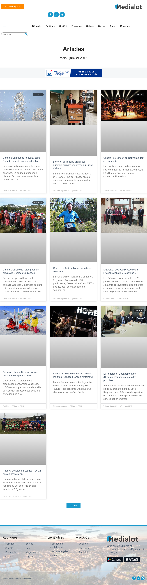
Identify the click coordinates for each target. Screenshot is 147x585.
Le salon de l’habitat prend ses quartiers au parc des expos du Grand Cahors (73, 165)
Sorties (101, 26)
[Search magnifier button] (26, 34)
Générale (36, 26)
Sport (113, 26)
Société (63, 26)
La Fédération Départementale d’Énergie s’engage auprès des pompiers (119, 377)
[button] (73, 505)
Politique (50, 26)
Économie (77, 26)
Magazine (125, 26)
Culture (90, 26)
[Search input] (13, 34)
